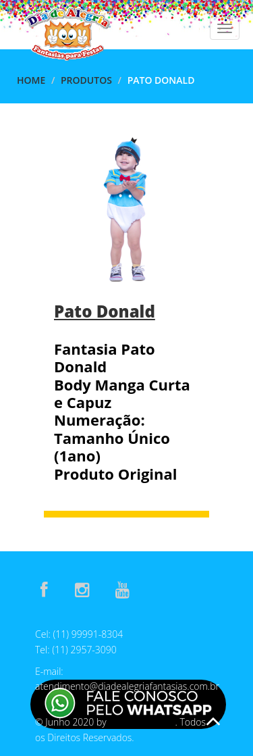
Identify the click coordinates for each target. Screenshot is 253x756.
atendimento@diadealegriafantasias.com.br (127, 686)
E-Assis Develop (142, 722)
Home (31, 80)
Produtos (86, 80)
